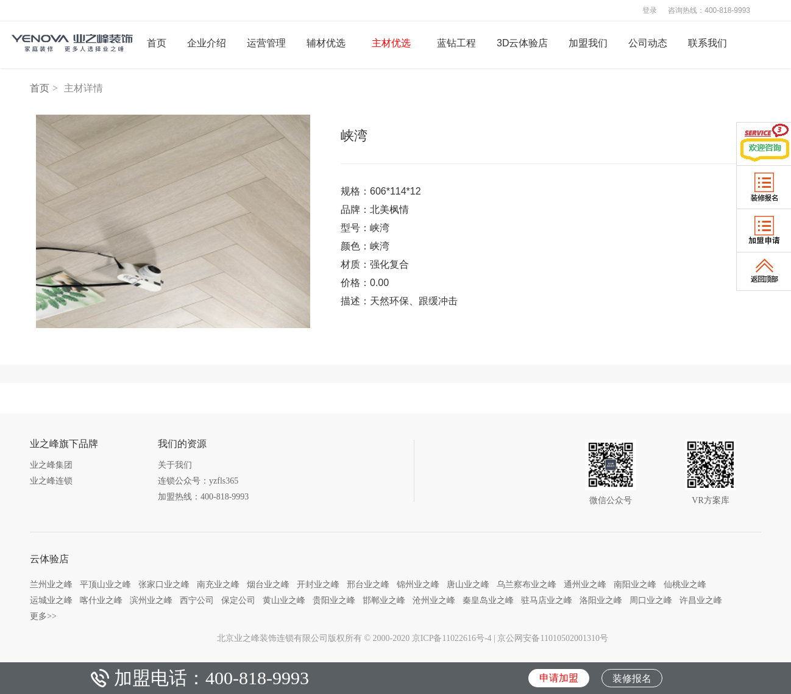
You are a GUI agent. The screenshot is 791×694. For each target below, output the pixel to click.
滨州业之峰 (151, 600)
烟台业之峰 (268, 584)
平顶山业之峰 (105, 584)
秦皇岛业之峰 (488, 600)
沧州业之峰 (434, 600)
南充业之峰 (218, 584)
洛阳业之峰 (601, 600)
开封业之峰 (318, 584)
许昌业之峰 (700, 600)
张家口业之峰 (164, 584)
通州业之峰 (585, 584)
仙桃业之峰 (685, 584)
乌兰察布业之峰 (526, 584)
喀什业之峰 (101, 600)
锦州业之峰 (418, 584)
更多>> (43, 616)
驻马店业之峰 (546, 600)
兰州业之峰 (51, 584)
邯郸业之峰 (384, 600)
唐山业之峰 (468, 584)
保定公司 (238, 600)
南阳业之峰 (635, 584)
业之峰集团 (51, 465)
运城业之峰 (51, 600)
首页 (39, 88)
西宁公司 (197, 600)
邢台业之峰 (368, 584)
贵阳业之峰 (334, 600)
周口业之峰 (651, 600)
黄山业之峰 (284, 600)
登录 (649, 10)
